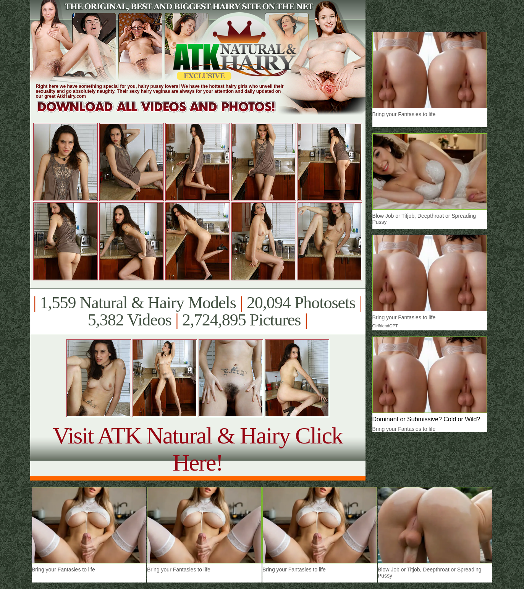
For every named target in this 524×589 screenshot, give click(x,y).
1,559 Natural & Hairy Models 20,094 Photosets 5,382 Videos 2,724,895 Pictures (197, 311)
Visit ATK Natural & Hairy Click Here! (198, 449)
